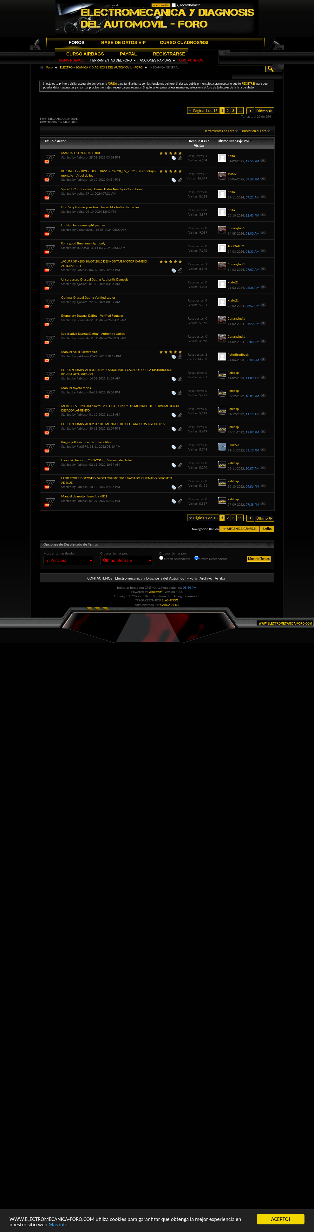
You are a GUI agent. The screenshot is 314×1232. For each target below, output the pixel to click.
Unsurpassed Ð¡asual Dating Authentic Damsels (94, 279)
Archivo (206, 578)
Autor (61, 141)
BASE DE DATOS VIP (123, 42)
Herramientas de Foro (219, 131)
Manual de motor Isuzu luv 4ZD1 (84, 496)
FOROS (77, 42)
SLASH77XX (170, 600)
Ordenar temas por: (114, 553)
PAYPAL (128, 53)
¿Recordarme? (186, 5)
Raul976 (82, 446)
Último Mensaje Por (235, 141)
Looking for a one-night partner (83, 225)
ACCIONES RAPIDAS (155, 60)
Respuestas (198, 141)
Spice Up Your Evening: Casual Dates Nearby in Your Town (101, 189)
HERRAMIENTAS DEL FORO (111, 60)
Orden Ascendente (175, 558)
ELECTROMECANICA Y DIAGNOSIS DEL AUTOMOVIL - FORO (101, 67)
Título (49, 141)
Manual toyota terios (76, 388)
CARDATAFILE (169, 605)
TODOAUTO (84, 248)
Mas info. (59, 1224)
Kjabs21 (82, 284)
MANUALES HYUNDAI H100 (80, 153)
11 (240, 110)
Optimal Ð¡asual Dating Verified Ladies (88, 297)
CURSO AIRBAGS (85, 53)
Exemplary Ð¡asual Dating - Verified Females (92, 316)
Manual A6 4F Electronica (79, 352)
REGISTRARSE (169, 53)
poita (80, 193)
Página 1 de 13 (205, 110)
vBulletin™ (156, 592)
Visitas (199, 145)
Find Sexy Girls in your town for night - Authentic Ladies (100, 207)
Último (264, 110)
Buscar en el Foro (254, 131)
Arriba (267, 529)
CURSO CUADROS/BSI (184, 42)
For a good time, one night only (83, 243)
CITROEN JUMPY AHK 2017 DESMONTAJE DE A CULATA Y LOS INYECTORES (113, 424)
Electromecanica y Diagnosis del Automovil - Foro (156, 578)
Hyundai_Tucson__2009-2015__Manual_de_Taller (96, 460)
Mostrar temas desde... (59, 553)
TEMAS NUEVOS (70, 60)
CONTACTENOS (191, 60)
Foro (49, 67)
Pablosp (82, 157)
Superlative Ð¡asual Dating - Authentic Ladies (93, 334)
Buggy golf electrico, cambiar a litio (86, 442)
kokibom (82, 356)
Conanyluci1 (85, 230)
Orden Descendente (210, 558)
